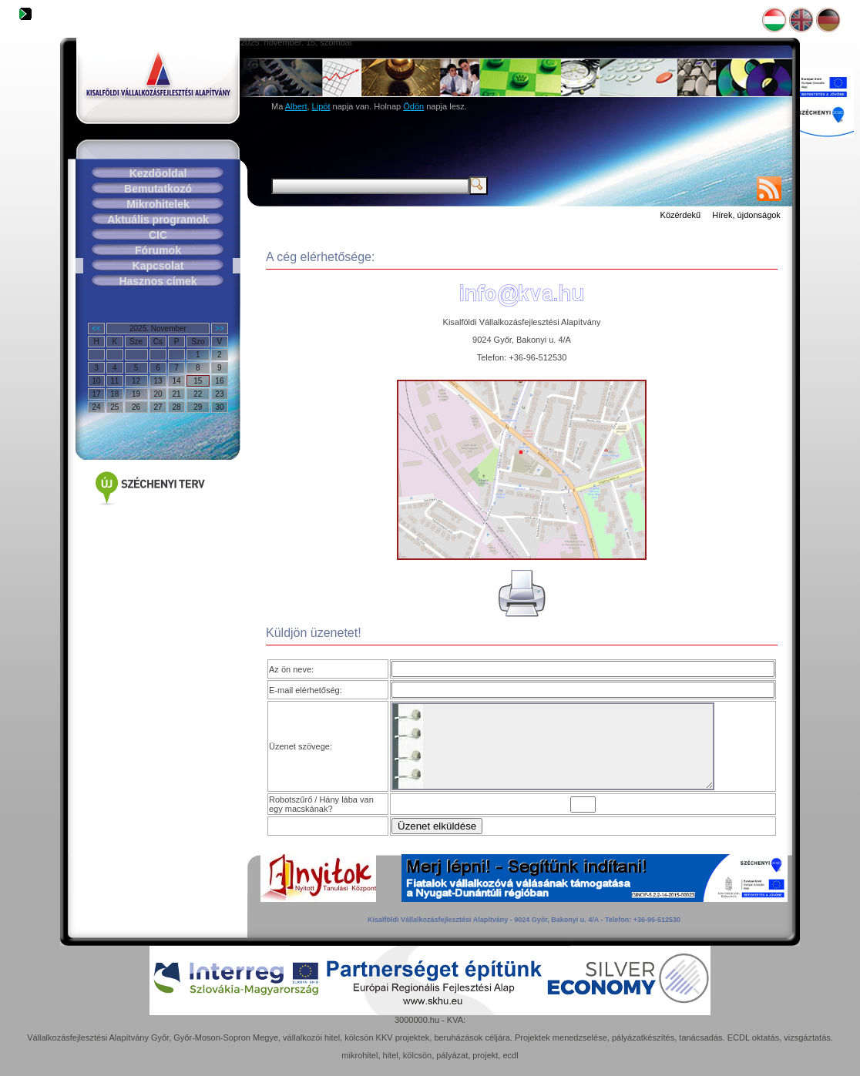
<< (96, 328)
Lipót (321, 106)
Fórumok (158, 250)
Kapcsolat (158, 266)
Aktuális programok (157, 219)
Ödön (413, 106)
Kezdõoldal (158, 173)
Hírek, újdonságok (746, 215)
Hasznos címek (158, 281)
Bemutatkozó (158, 189)
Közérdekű (680, 215)
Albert (296, 106)
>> (219, 328)
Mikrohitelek (158, 204)
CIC (158, 235)
